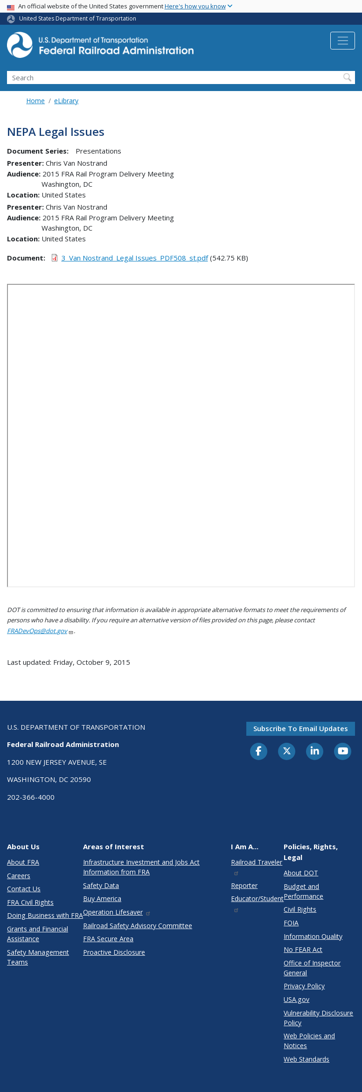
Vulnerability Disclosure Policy (318, 1017)
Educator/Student (257, 903)
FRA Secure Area (108, 938)
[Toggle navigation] (342, 40)
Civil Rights (300, 909)
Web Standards (306, 1059)
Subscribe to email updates (300, 728)
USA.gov (296, 999)
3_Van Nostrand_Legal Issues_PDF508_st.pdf (135, 257)
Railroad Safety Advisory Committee (137, 925)
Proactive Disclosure (114, 952)
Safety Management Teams (38, 957)
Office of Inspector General (312, 967)
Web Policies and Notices (309, 1040)
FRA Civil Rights (30, 902)
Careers (18, 875)
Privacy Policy (304, 985)
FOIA (291, 922)
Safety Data (101, 885)
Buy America (102, 898)
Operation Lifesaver (117, 912)
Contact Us (24, 888)
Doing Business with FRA (45, 915)
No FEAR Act (303, 949)
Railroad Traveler (256, 867)
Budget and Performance (303, 891)
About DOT (301, 872)
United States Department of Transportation (77, 18)
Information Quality (313, 936)
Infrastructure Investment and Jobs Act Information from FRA (141, 867)
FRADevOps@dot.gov (40, 631)
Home (35, 100)
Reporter (244, 885)
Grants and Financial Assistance (37, 933)
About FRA (23, 862)
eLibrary (66, 100)
